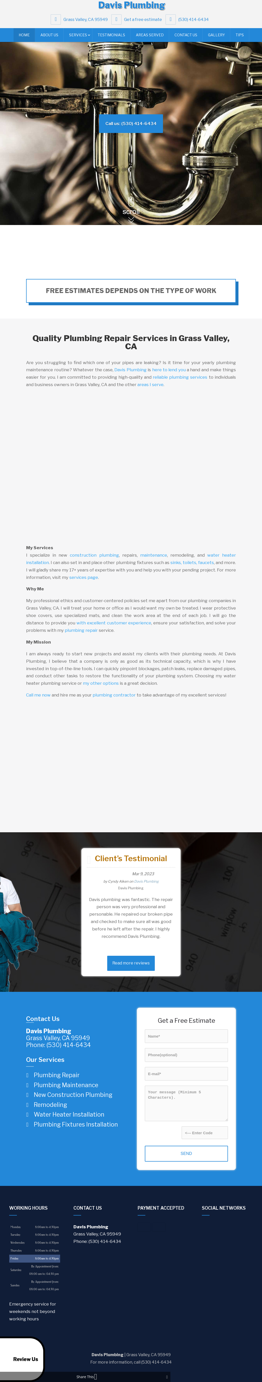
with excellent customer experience (114, 622)
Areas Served (150, 37)
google (206, 1226)
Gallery (216, 37)
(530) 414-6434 (188, 22)
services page (83, 577)
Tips (240, 37)
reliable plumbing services (180, 377)
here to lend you (169, 369)
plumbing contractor (114, 695)
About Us (49, 37)
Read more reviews (131, 963)
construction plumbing (94, 555)
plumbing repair (81, 630)
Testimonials (111, 37)
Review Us (21, 1359)
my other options (101, 683)
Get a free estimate (138, 22)
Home (24, 37)
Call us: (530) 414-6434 (131, 123)
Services (78, 37)
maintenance (153, 555)
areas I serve (150, 384)
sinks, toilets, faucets (192, 562)
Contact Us (185, 37)
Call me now (38, 695)
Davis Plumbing (130, 369)
